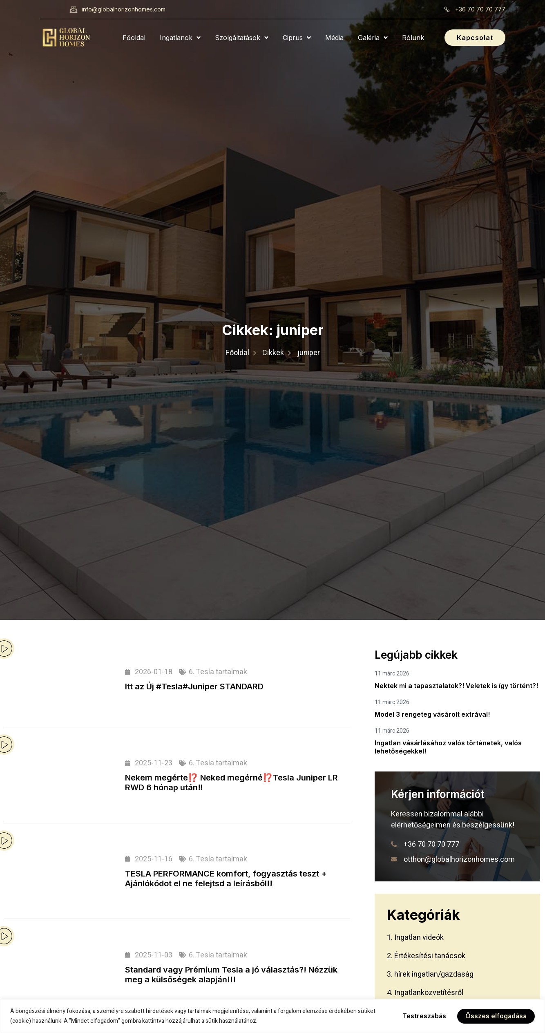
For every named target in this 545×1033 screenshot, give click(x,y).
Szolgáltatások (241, 37)
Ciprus (297, 37)
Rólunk (413, 38)
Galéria (373, 37)
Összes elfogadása (495, 1016)
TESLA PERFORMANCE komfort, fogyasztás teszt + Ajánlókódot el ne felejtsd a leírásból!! (226, 878)
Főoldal (134, 38)
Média (334, 38)
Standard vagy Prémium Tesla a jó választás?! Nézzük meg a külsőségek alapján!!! (231, 974)
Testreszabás (422, 1016)
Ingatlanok (180, 37)
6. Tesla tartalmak (218, 671)
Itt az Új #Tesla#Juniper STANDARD (194, 686)
